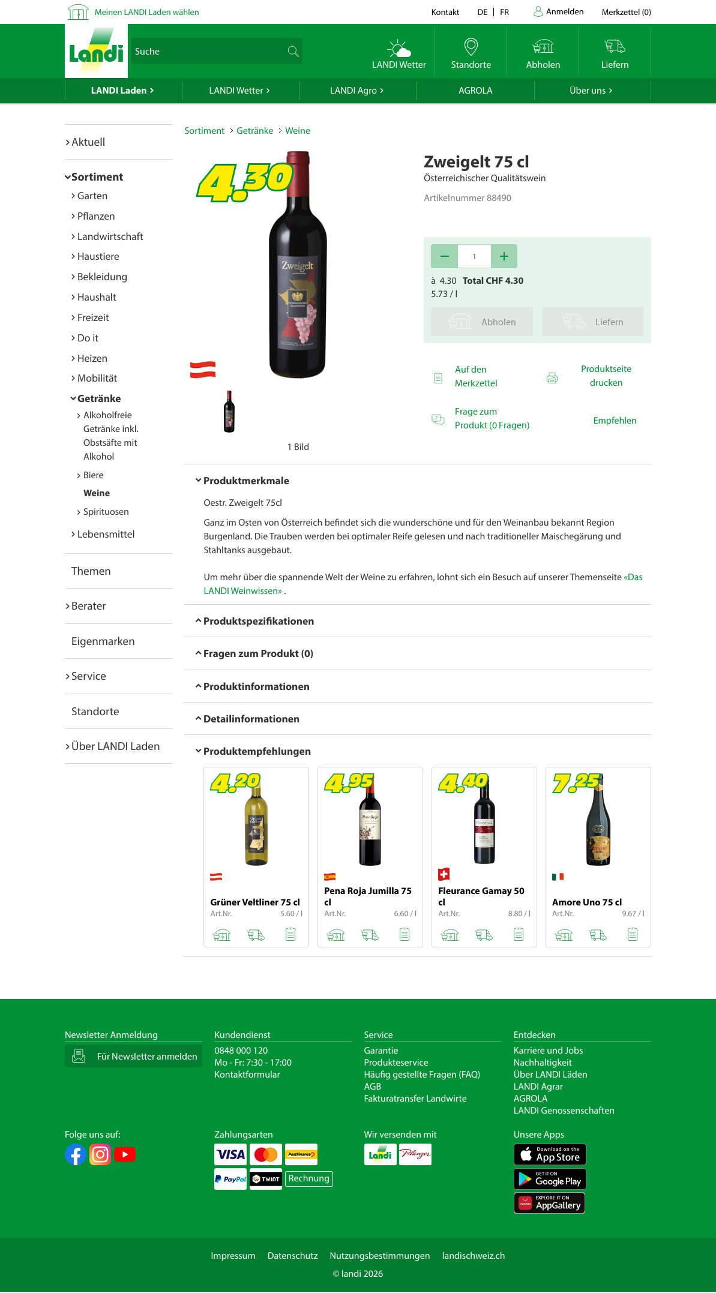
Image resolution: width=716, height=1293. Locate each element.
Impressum (233, 1256)
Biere (93, 475)
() (626, 11)
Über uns (588, 91)
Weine (96, 493)
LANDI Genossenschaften (564, 1111)
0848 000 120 (241, 1051)
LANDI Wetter (236, 91)
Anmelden (565, 11)
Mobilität (97, 378)
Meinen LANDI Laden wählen (147, 11)
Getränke (99, 398)
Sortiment (97, 176)
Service (88, 675)
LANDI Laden (119, 91)
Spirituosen (106, 512)
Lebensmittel (106, 534)
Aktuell (88, 141)
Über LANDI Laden (115, 746)
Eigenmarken (103, 641)
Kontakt (446, 11)
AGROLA (476, 91)
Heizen (92, 358)
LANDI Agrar (538, 1087)
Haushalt (96, 297)
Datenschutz (293, 1256)
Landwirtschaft (110, 236)
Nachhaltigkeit (543, 1063)
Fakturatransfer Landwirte (415, 1099)
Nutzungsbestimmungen (380, 1256)
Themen (91, 570)
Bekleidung (102, 276)
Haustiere (98, 256)
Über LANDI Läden (551, 1075)
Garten (92, 195)
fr (504, 11)
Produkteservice (396, 1063)
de (483, 11)
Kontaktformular (247, 1075)
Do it (87, 337)
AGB (373, 1087)
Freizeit (93, 317)
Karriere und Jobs (548, 1051)
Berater (88, 605)
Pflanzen (96, 216)
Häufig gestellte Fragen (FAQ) (422, 1075)
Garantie (381, 1051)
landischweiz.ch (473, 1256)
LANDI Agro (353, 91)
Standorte (95, 711)
